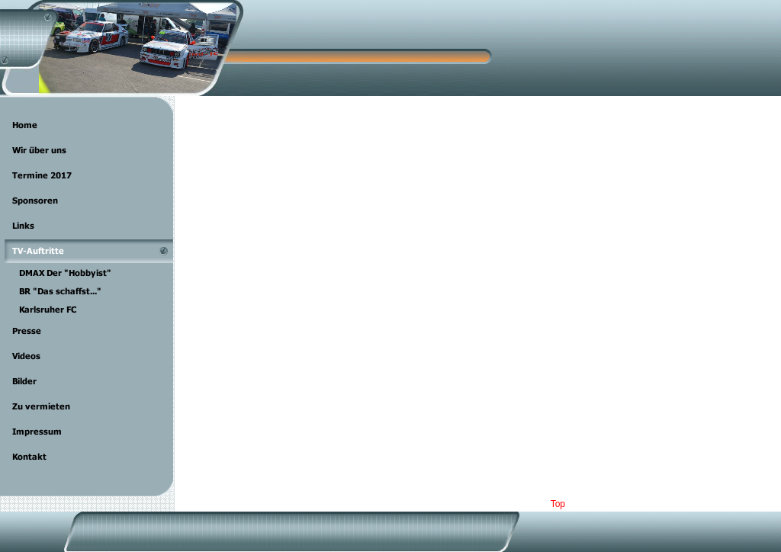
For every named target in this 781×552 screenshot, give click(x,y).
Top (558, 504)
